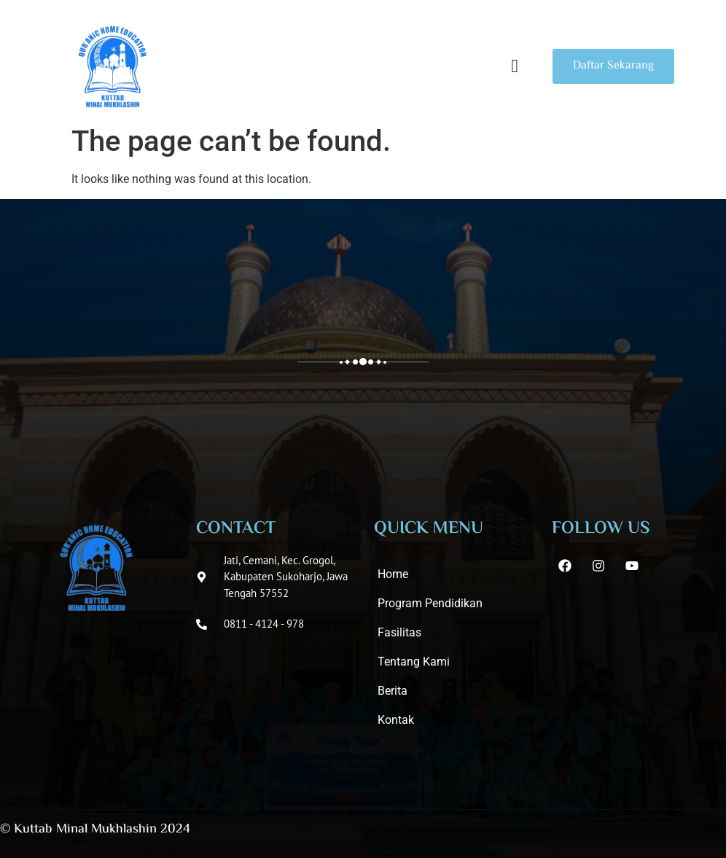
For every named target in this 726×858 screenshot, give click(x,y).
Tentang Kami (414, 661)
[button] (515, 66)
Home (393, 574)
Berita (392, 691)
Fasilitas (399, 632)
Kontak (396, 720)
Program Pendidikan (430, 603)
